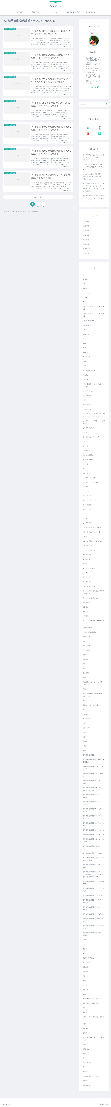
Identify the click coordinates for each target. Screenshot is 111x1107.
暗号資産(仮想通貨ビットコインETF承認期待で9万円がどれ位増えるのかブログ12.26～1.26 (93, 874)
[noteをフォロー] (98, 87)
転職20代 (86, 1049)
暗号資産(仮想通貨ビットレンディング (93, 890)
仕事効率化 (86, 616)
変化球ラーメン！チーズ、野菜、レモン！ (93, 683)
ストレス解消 (87, 505)
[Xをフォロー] (89, 87)
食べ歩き (85, 1071)
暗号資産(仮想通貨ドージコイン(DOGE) (93, 866)
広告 (84, 723)
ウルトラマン (87, 450)
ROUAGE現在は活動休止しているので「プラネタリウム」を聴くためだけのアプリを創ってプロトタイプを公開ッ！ (93, 187)
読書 (84, 1024)
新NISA (85, 741)
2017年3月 (86, 235)
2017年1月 (86, 244)
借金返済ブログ (88, 636)
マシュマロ (86, 559)
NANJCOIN (86, 334)
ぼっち (85, 432)
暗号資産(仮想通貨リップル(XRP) (93, 914)
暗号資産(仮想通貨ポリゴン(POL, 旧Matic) (93, 901)
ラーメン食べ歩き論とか (90, 598)
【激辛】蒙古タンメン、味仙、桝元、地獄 (93, 385)
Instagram (86, 325)
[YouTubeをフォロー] (95, 87)
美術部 (85, 1012)
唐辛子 (85, 668)
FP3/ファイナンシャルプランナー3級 (93, 315)
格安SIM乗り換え (88, 958)
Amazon (85, 279)
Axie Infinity (86, 293)
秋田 (84, 1007)
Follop (85, 302)
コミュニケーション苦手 (90, 482)
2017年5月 (86, 226)
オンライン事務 (88, 459)
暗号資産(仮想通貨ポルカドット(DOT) (93, 908)
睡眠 (84, 994)
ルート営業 (86, 602)
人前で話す (86, 611)
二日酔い (85, 607)
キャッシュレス (88, 468)
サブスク (85, 487)
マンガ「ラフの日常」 (90, 568)
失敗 (84, 689)
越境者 (85, 1033)
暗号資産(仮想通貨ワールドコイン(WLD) (93, 927)
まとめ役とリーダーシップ (91, 437)
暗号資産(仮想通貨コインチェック (93, 830)
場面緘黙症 (86, 673)
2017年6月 (86, 221)
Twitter (85, 361)
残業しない (86, 967)
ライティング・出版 (89, 586)
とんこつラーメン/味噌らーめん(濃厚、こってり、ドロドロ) (94, 415)
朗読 (84, 944)
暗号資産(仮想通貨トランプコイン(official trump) (93, 859)
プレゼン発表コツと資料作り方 (92, 541)
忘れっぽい (86, 728)
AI (83, 275)
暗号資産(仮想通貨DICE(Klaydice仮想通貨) (93, 761)
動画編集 (85, 659)
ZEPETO (85, 379)
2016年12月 (86, 248)
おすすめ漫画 (87, 395)
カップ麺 (85, 464)
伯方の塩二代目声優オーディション (93, 622)
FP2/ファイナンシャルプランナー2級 (93, 308)
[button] (106, 104)
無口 (84, 976)
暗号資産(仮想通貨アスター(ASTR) (91, 782)
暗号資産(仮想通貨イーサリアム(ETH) (93, 810)
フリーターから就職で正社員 (92, 527)
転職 (84, 1044)
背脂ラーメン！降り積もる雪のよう (93, 1018)
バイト (85, 514)
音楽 (84, 1067)
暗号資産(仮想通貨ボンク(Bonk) (93, 895)
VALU (84, 366)
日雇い (85, 746)
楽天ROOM (86, 962)
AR (84, 284)
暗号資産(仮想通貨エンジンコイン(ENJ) (93, 824)
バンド (85, 518)
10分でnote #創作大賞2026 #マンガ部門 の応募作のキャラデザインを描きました (93, 176)
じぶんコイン (87, 409)
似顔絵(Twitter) (87, 627)
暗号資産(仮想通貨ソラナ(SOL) (92, 853)
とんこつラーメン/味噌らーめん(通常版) (94, 422)
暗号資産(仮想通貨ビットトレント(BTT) (93, 883)
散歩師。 (94, 52)
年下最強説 (86, 718)
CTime (85, 297)
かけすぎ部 (86, 404)
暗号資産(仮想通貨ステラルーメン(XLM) (93, 840)
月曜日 (85, 940)
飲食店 (85, 1081)
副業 (84, 655)
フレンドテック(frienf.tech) (91, 532)
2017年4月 (86, 230)
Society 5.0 (86, 357)
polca (84, 343)
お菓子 (85, 400)
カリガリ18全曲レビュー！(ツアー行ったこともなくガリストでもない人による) (93, 198)
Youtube (85, 375)
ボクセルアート (88, 554)
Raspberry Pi (87, 352)
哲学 (84, 664)
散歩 (84, 737)
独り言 (85, 985)
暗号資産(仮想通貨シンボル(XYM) (93, 834)
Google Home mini (88, 320)
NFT (84, 339)
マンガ (85, 564)
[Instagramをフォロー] (92, 87)
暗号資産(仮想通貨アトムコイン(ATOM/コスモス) (93, 789)
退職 (84, 1053)
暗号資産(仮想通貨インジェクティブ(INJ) (93, 803)
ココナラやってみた (89, 477)
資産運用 (85, 1028)
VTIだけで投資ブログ (89, 370)
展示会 (85, 714)
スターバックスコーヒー (90, 500)
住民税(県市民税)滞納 (89, 632)
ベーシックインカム (89, 550)
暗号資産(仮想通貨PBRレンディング (93, 775)
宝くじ (85, 700)
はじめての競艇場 (88, 428)
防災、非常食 (87, 1062)
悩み (84, 732)
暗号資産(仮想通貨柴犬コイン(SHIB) (92, 934)
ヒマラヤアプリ (88, 523)
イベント (85, 446)
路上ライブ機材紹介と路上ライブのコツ (93, 1039)
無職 (84, 980)
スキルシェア (87, 496)
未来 (84, 953)
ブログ (85, 536)
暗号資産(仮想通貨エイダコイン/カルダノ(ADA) (94, 817)
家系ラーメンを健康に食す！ (92, 705)
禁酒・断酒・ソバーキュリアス (92, 998)
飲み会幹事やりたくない (90, 1076)
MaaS (85, 330)
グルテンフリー (88, 473)
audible (85, 288)
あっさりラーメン (88, 391)
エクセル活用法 (88, 455)
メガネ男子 (86, 573)
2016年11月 (86, 253)
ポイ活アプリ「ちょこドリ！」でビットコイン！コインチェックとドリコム (93, 157)
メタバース (86, 577)
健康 (84, 641)
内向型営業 (86, 650)
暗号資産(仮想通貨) (89, 755)
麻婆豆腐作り (87, 1085)
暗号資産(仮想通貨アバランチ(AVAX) (92, 796)
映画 (84, 750)
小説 (84, 709)
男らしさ (85, 989)
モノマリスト (87, 582)
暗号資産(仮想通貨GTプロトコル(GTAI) (93, 768)
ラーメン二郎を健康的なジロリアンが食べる (93, 592)
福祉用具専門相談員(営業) (91, 1003)
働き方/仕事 (86, 646)
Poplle (85, 348)
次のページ (37, 198)
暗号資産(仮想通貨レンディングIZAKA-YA (93, 920)
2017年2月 (86, 239)
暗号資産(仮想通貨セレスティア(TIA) (93, 847)
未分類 (85, 949)
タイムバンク (87, 509)
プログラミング (88, 545)
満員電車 (85, 971)
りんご (85, 441)
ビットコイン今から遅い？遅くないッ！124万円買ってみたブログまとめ (93, 167)
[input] (94, 104)
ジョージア (86, 491)
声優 (84, 677)
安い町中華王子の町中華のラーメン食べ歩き (93, 695)
